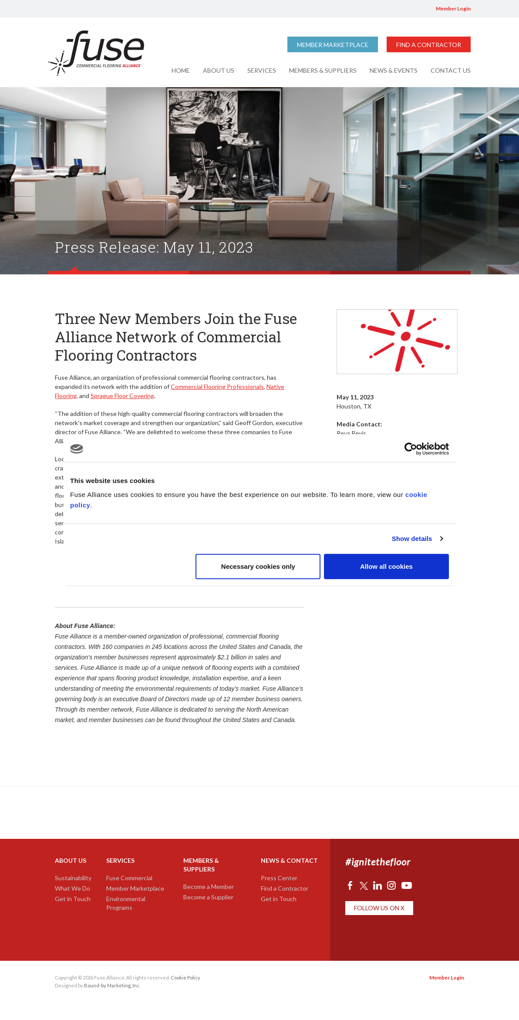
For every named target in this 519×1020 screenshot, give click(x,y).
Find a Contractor (428, 44)
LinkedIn (389, 8)
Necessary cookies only (258, 566)
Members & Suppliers (323, 70)
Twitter (377, 8)
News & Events (394, 70)
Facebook (366, 8)
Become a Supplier (208, 897)
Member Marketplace (332, 44)
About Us (218, 70)
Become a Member (208, 886)
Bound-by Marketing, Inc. (112, 985)
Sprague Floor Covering (122, 395)
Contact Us (451, 70)
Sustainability (73, 878)
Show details (412, 538)
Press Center (279, 878)
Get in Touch (73, 898)
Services (261, 70)
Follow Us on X (379, 908)
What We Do (72, 888)
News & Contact (289, 860)
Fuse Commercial (129, 878)
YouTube (416, 8)
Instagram (402, 8)
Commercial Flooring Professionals (217, 386)
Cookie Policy (185, 977)
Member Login (453, 8)
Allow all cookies (386, 566)
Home (181, 70)
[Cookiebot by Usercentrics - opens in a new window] (411, 449)
